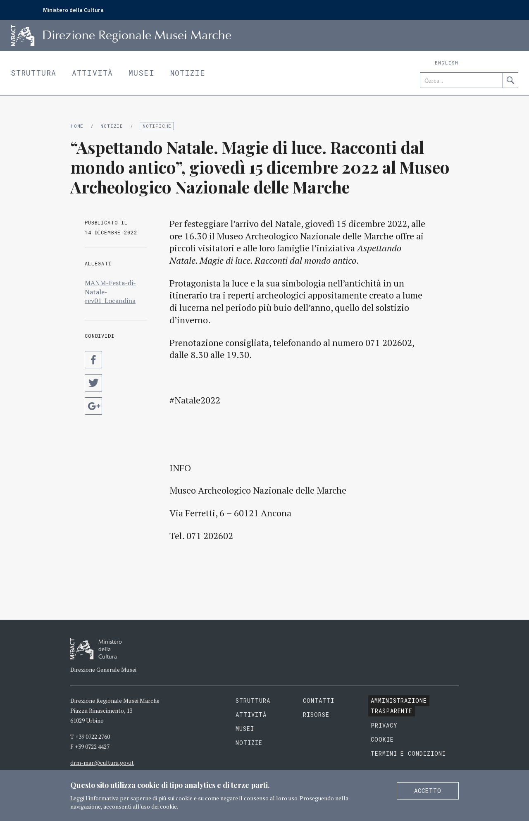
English (446, 63)
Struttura (33, 73)
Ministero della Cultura (73, 9)
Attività (92, 73)
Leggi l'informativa (94, 798)
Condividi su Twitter (93, 382)
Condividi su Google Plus (93, 406)
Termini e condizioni (408, 753)
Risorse (316, 714)
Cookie (382, 739)
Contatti (318, 700)
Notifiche (157, 126)
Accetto (427, 791)
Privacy (384, 725)
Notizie (187, 73)
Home (77, 126)
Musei (142, 73)
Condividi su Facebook (93, 359)
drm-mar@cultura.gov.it (102, 762)
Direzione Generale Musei (103, 669)
